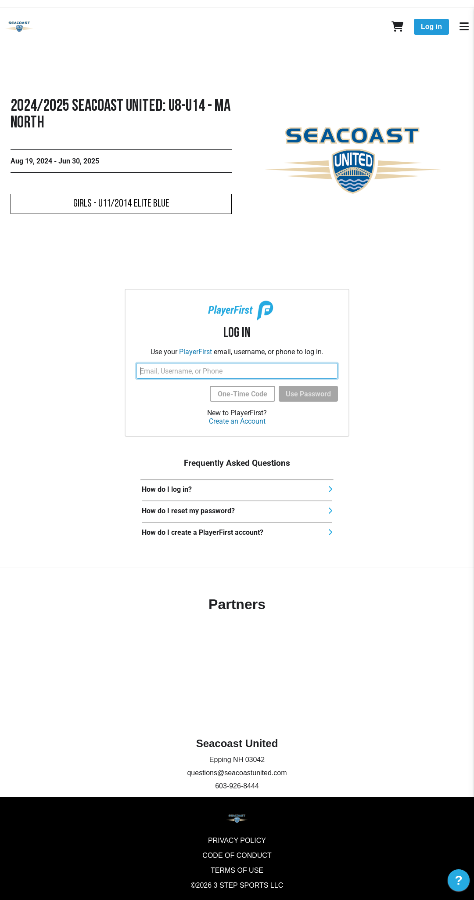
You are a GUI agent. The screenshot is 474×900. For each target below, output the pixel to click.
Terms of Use (237, 870)
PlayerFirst (195, 352)
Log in (431, 26)
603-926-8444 (237, 786)
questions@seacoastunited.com (237, 773)
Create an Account (237, 421)
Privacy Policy (237, 840)
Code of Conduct (236, 855)
